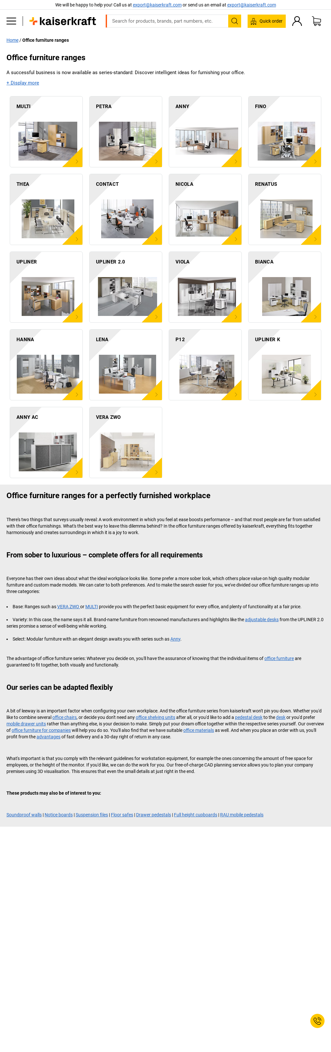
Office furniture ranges (45, 40)
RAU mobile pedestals (241, 814)
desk (280, 717)
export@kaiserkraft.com (251, 4)
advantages (48, 736)
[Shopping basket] (316, 21)
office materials (198, 730)
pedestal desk (248, 717)
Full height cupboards (195, 814)
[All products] (11, 21)
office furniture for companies (41, 730)
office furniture (279, 658)
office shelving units (155, 717)
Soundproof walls (24, 814)
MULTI (91, 606)
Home (12, 40)
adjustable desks (262, 619)
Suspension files (92, 814)
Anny (175, 639)
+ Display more (22, 83)
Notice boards (59, 814)
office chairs (64, 717)
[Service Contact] (317, 1021)
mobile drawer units (26, 723)
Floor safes (122, 814)
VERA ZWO (68, 606)
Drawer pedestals (153, 814)
